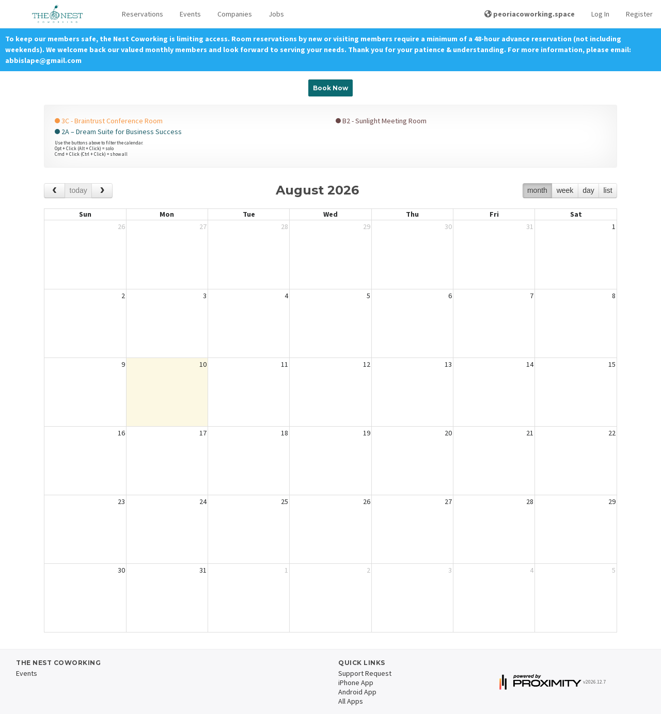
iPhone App (355, 682)
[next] (102, 190)
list (607, 190)
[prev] (54, 190)
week (565, 190)
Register (639, 14)
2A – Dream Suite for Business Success (118, 131)
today (78, 190)
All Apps (350, 701)
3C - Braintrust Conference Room (109, 120)
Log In (600, 14)
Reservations (142, 14)
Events (190, 14)
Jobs (276, 14)
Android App (357, 691)
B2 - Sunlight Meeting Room (381, 120)
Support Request (364, 673)
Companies (234, 14)
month (537, 190)
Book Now (330, 88)
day (588, 190)
